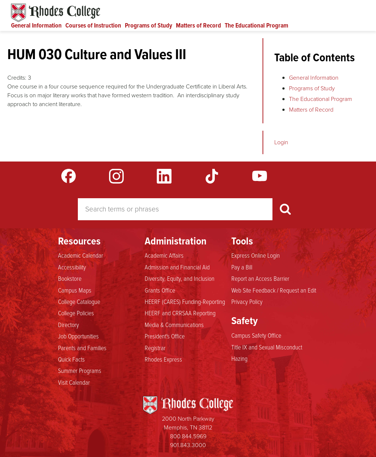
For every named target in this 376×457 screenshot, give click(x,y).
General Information (36, 25)
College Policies (76, 312)
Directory (68, 324)
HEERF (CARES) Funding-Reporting (185, 301)
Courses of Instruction (93, 25)
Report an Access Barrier (260, 278)
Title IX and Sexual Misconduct (266, 346)
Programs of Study (148, 25)
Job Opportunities (78, 335)
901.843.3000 (188, 445)
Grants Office (160, 290)
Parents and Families (82, 347)
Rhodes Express (163, 359)
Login (281, 142)
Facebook (68, 176)
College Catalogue (79, 301)
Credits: (16, 77)
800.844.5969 (188, 436)
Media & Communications (174, 324)
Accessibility (72, 266)
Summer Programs (79, 370)
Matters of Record (198, 25)
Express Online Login (255, 255)
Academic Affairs (164, 255)
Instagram (116, 176)
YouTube (259, 176)
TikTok (212, 176)
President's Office (165, 335)
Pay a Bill (241, 266)
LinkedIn (164, 176)
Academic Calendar (80, 255)
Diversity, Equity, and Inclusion (179, 278)
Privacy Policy (247, 301)
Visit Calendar (74, 382)
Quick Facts (71, 359)
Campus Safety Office (256, 335)
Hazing (239, 358)
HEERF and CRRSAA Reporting (180, 312)
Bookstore (70, 278)
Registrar (155, 347)
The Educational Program (256, 25)
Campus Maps (74, 290)
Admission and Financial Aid (177, 266)
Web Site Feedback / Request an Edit (273, 290)
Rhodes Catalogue (55, 13)
